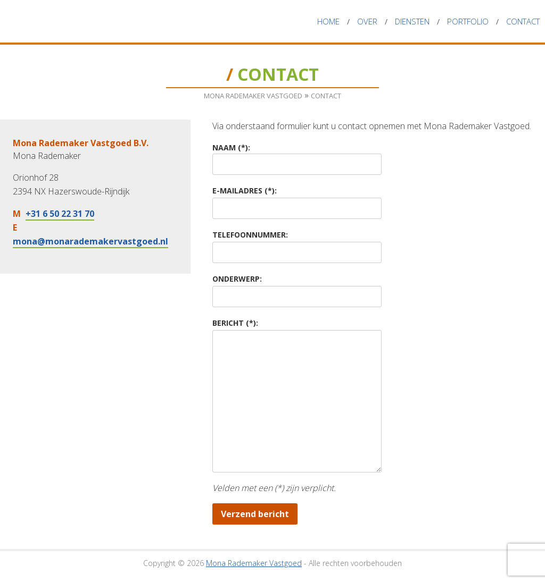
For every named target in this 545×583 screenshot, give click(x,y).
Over (367, 21)
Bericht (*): (235, 323)
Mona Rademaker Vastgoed (93, 21)
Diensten (412, 21)
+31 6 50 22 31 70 (60, 213)
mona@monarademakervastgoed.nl (90, 241)
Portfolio (468, 21)
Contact (523, 21)
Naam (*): (231, 147)
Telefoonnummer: (250, 235)
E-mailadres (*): (244, 190)
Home (328, 21)
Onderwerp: (237, 279)
